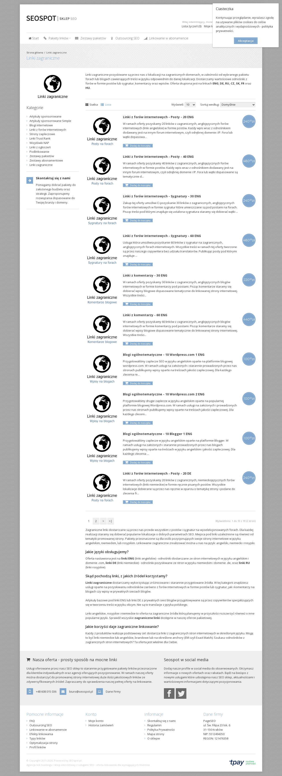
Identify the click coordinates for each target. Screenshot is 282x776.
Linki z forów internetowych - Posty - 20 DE (157, 473)
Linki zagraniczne (56, 52)
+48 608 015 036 (46, 691)
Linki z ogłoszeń (40, 147)
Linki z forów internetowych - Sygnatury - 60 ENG (162, 236)
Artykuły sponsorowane (45, 116)
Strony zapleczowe (42, 134)
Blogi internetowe (41, 125)
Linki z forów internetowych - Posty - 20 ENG (158, 117)
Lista (106, 104)
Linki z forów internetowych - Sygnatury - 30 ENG (162, 196)
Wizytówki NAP (39, 143)
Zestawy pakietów (42, 156)
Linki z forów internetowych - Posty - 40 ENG (158, 156)
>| (110, 521)
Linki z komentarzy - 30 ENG (145, 275)
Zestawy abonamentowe (46, 160)
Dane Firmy (113, 691)
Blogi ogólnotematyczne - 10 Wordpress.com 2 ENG (163, 394)
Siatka (91, 104)
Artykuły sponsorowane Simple (50, 121)
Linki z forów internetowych (48, 130)
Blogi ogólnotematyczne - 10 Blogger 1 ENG (157, 434)
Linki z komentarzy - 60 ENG (145, 315)
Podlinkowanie (39, 152)
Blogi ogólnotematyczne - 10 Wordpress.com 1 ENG (163, 354)
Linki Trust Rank (40, 138)
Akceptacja (246, 41)
